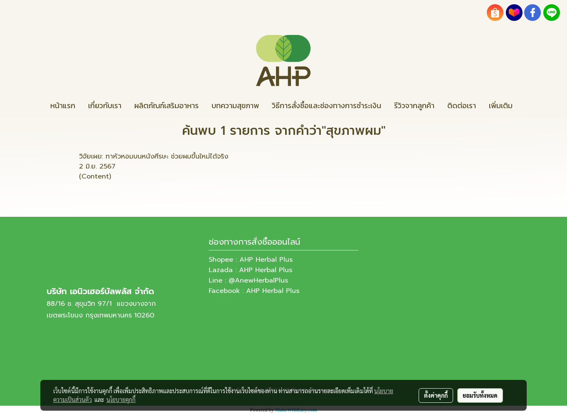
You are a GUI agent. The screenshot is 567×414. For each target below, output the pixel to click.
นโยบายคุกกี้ (121, 399)
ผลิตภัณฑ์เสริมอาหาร (166, 105)
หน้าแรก (62, 105)
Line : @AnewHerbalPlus (248, 280)
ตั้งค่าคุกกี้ (436, 395)
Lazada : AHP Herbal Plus (250, 270)
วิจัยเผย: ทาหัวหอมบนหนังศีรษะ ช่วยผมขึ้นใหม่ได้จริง (153, 156)
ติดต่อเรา (461, 105)
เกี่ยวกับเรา (104, 105)
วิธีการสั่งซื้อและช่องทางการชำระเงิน (326, 105)
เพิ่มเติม (501, 105)
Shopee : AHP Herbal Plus (251, 260)
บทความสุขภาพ (235, 105)
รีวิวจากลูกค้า (414, 105)
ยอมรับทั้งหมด (480, 395)
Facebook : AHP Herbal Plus (254, 291)
